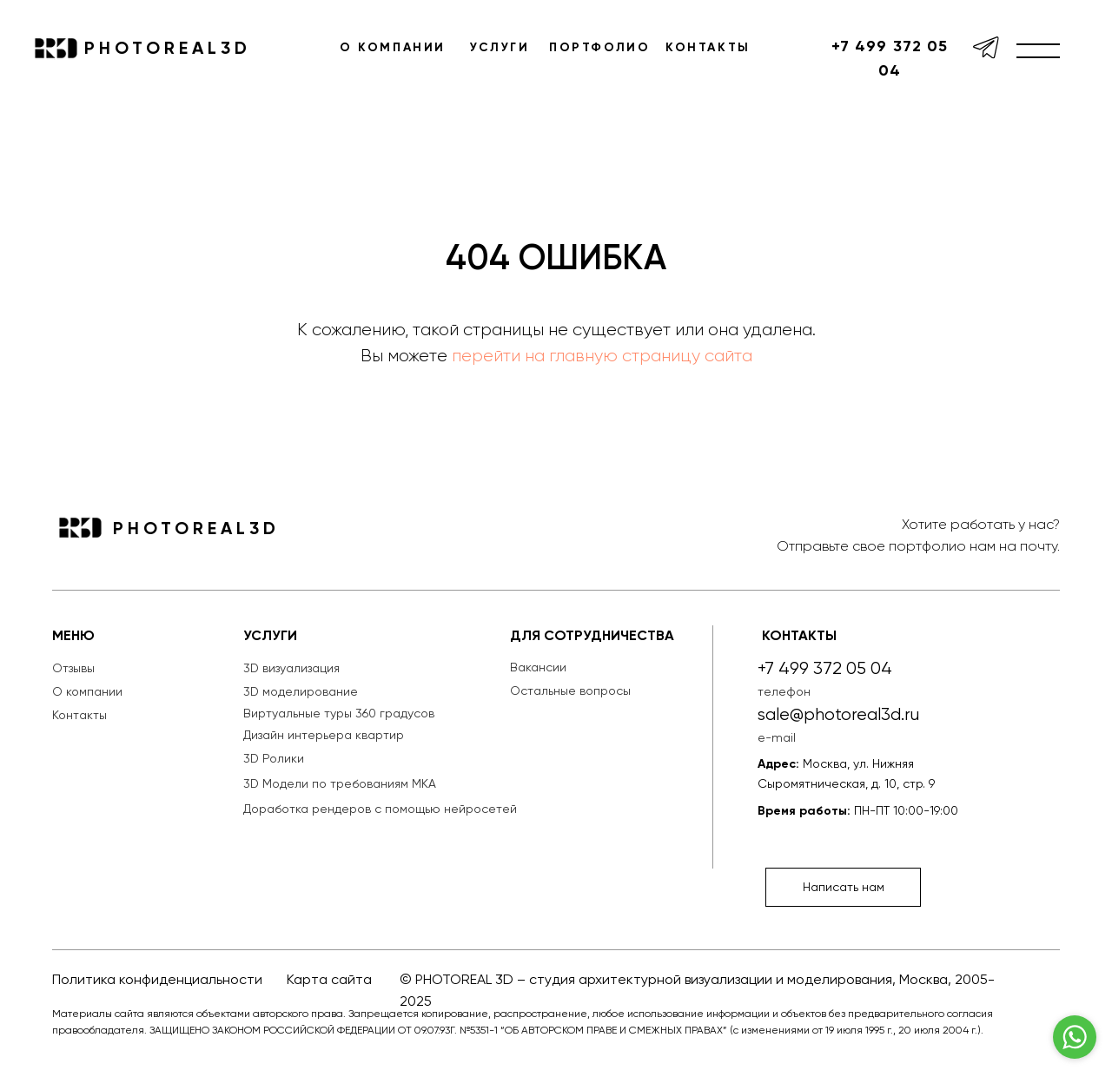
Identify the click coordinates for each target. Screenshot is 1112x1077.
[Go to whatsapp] (1074, 1037)
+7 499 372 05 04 (889, 58)
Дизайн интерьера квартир (323, 735)
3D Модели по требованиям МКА (339, 783)
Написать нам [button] (843, 887)
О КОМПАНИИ (393, 47)
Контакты (79, 715)
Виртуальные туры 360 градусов (338, 713)
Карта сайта (329, 979)
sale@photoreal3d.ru (838, 714)
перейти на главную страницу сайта (602, 356)
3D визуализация (291, 668)
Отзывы (73, 668)
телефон (784, 691)
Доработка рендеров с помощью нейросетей (380, 809)
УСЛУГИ (500, 47)
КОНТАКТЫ (708, 47)
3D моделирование (300, 691)
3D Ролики (273, 758)
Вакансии (538, 667)
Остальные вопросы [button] (570, 690)
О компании (87, 691)
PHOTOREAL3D (167, 47)
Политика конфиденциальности (157, 979)
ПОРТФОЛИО (599, 47)
